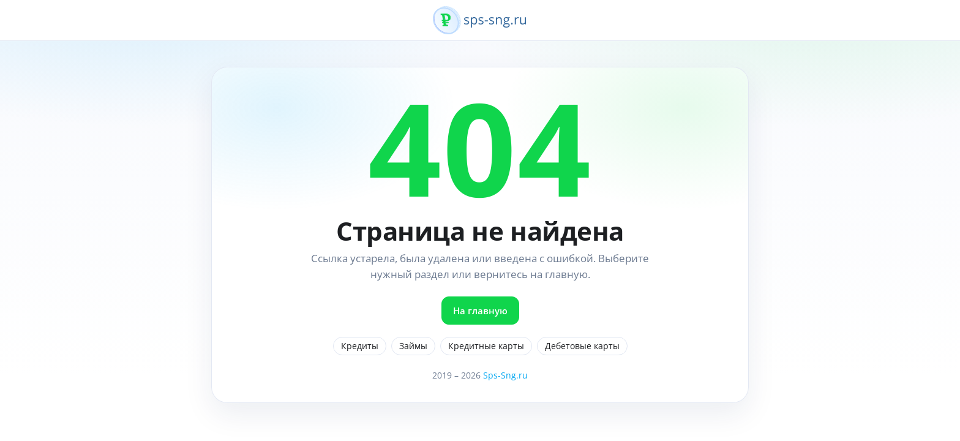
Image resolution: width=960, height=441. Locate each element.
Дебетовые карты (582, 346)
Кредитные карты (486, 346)
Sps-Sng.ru (505, 375)
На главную (480, 310)
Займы (413, 346)
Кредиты (359, 346)
